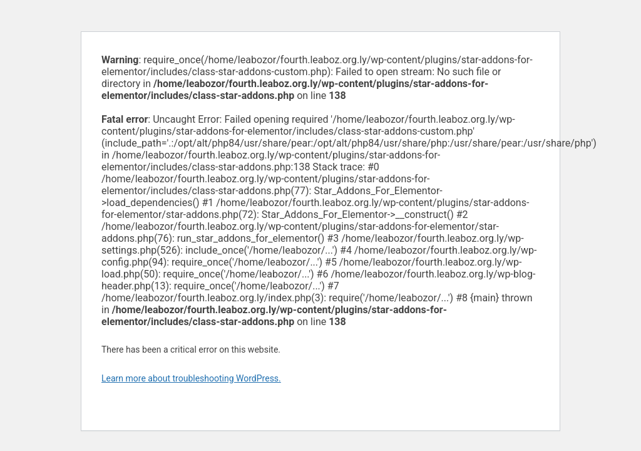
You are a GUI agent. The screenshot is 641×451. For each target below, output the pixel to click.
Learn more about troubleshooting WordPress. (191, 378)
